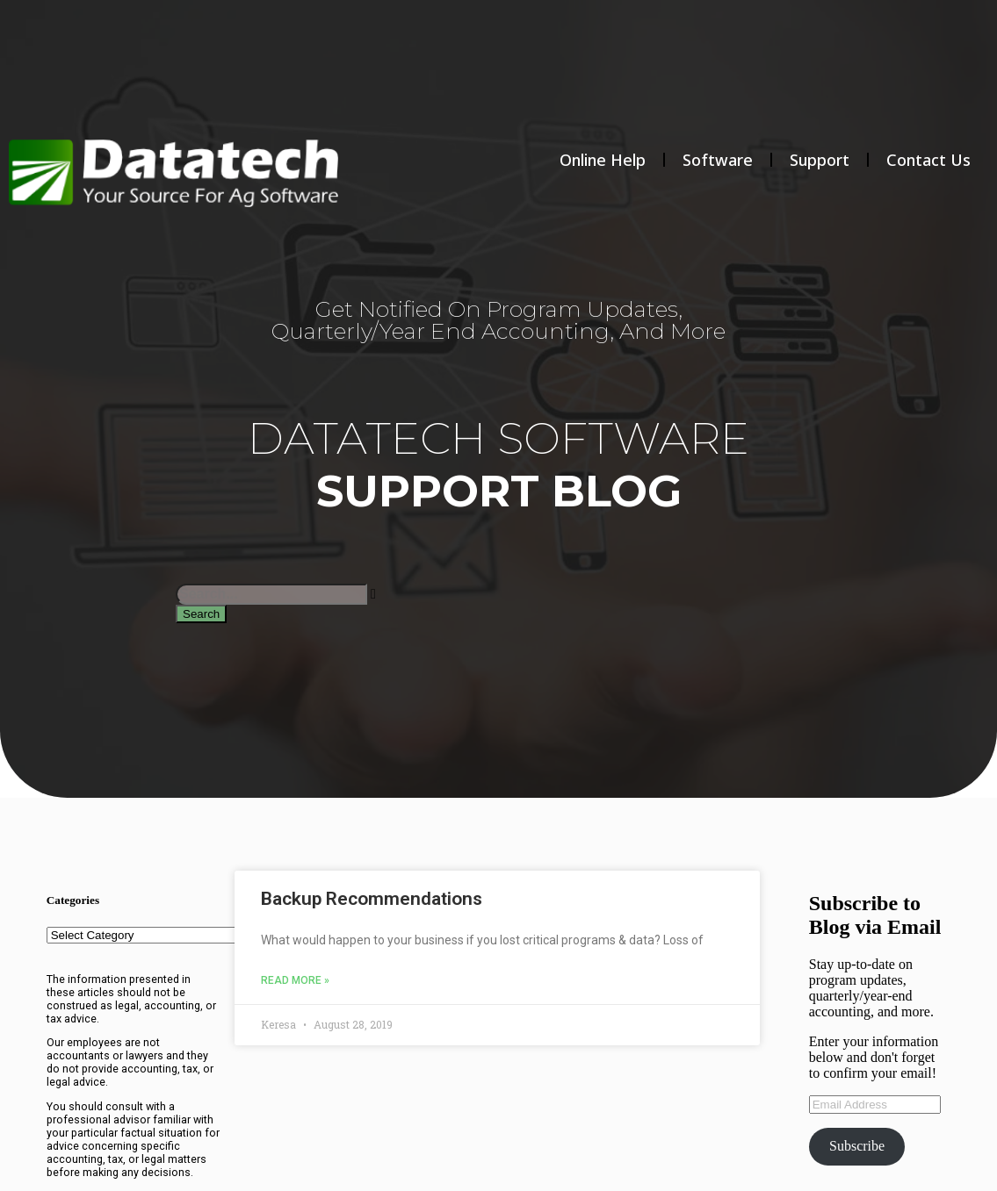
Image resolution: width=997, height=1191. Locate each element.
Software (718, 159)
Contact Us (928, 159)
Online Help (603, 159)
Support (819, 159)
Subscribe (857, 1145)
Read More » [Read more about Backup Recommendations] (295, 980)
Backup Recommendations (371, 898)
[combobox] (271, 594)
